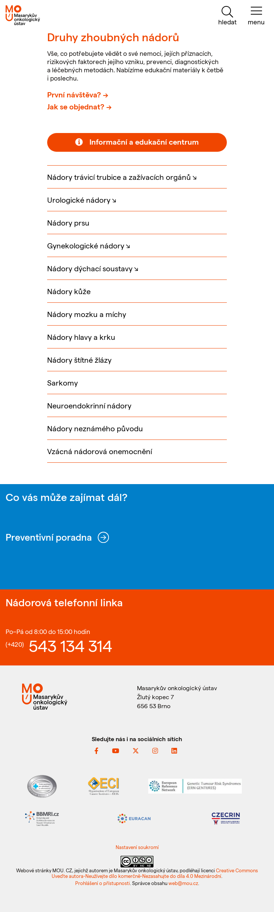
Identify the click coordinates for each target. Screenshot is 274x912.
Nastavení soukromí (137, 847)
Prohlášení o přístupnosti (102, 883)
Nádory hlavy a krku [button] (81, 336)
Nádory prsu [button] (68, 222)
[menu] (256, 16)
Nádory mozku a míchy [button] (86, 313)
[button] (137, 176)
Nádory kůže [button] (69, 291)
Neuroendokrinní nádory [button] (89, 405)
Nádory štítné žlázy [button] (79, 359)
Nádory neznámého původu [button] (95, 428)
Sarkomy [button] (62, 382)
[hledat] (227, 16)
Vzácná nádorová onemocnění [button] (99, 451)
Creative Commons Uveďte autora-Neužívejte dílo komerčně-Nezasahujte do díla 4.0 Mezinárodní (155, 873)
